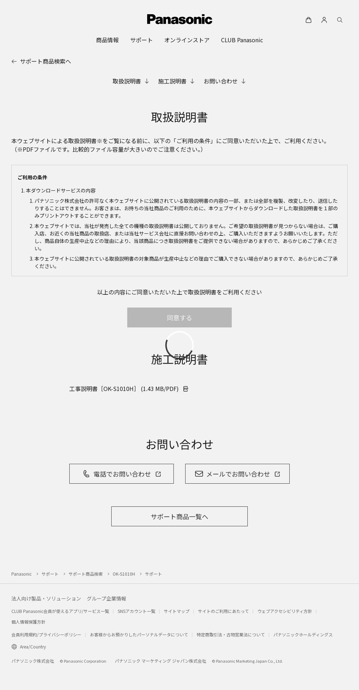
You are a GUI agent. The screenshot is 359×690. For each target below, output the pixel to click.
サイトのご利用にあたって (223, 611)
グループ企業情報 (106, 598)
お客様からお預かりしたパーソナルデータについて (139, 634)
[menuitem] (107, 39)
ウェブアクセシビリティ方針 (284, 611)
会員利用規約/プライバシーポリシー (46, 634)
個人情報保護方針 (28, 622)
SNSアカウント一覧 (136, 611)
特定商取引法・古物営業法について (231, 634)
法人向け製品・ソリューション (46, 598)
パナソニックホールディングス (303, 634)
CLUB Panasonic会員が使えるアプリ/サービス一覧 (60, 611)
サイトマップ (176, 611)
